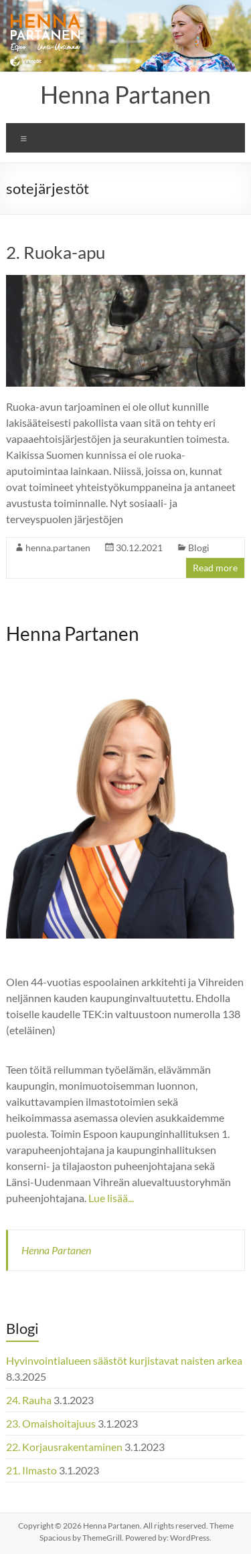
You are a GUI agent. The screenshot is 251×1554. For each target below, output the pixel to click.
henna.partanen (57, 547)
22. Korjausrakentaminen (64, 1446)
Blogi (199, 547)
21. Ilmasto (31, 1470)
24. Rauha (29, 1399)
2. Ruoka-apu (55, 252)
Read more (215, 567)
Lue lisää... (111, 1197)
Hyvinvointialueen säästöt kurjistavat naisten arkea (124, 1360)
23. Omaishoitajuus (51, 1423)
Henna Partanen (125, 94)
